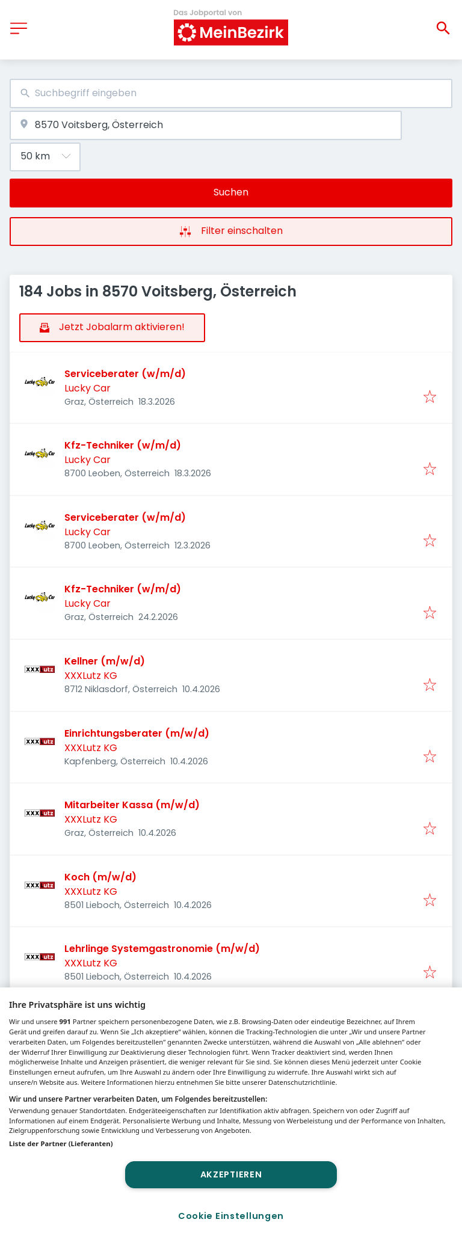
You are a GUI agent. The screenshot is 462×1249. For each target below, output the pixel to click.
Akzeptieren (231, 1174)
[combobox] (231, 93)
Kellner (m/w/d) (104, 661)
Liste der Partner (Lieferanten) (61, 1143)
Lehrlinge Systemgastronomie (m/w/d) (162, 949)
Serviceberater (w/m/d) (125, 374)
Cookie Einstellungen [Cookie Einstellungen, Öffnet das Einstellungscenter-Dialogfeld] (231, 1216)
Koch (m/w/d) (100, 877)
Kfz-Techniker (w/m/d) (122, 445)
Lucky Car (87, 388)
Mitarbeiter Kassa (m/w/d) (132, 805)
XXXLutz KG (90, 676)
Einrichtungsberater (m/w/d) (136, 733)
